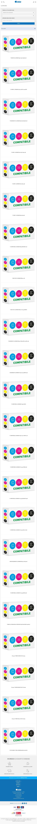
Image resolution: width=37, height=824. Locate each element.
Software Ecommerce (16, 821)
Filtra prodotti (3, 28)
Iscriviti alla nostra (18, 777)
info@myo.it (18, 797)
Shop (18, 786)
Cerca (18, 23)
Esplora (18, 784)
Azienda (18, 783)
